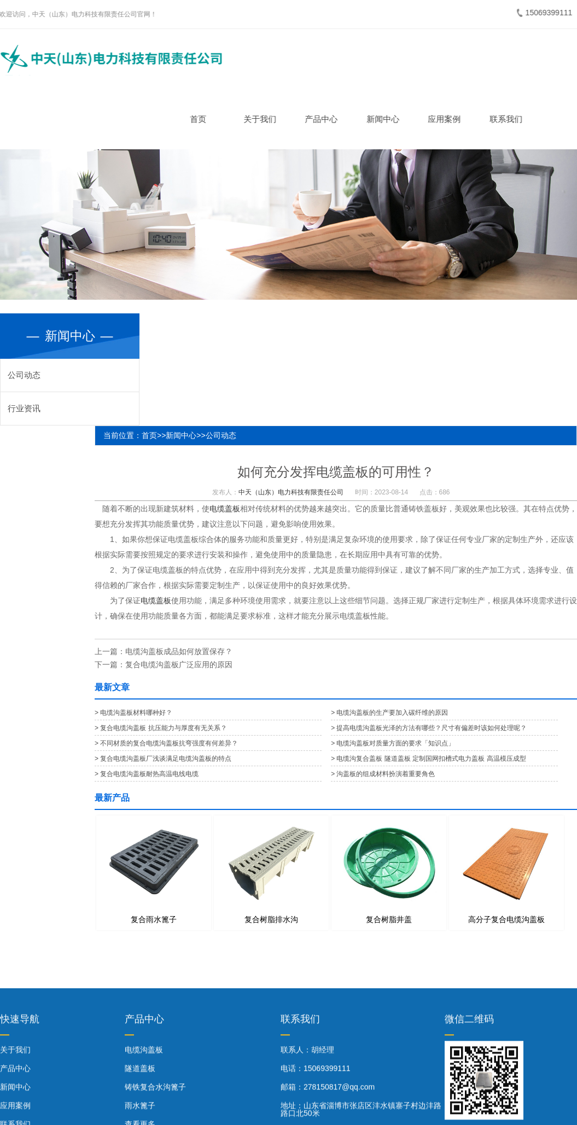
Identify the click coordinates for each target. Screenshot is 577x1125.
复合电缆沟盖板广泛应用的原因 (178, 664)
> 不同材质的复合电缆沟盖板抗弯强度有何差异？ (166, 743)
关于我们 (263, 119)
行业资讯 (24, 408)
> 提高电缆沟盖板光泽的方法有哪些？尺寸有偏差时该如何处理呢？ (429, 728)
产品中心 (325, 119)
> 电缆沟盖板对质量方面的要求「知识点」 (392, 743)
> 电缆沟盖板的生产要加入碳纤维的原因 (389, 712)
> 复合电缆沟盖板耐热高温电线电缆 (147, 774)
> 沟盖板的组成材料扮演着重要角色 (383, 774)
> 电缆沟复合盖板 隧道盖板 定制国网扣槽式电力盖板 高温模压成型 (428, 758)
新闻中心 (386, 119)
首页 (202, 119)
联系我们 (509, 119)
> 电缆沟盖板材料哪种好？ (133, 712)
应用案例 (448, 119)
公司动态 (24, 375)
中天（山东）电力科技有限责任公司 (290, 492)
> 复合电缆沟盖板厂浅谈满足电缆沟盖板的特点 (163, 758)
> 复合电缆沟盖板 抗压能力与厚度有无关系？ (161, 728)
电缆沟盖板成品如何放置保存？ (178, 651)
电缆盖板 (224, 508)
